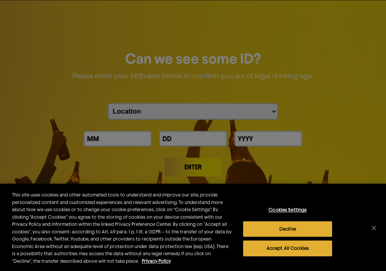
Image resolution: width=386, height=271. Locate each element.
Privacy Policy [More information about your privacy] (156, 266)
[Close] (374, 233)
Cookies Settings (287, 215)
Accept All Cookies (288, 253)
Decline (287, 234)
